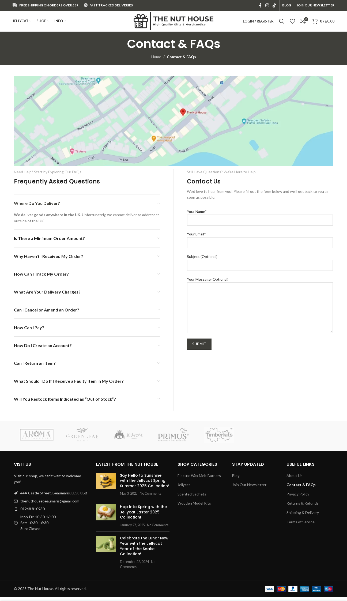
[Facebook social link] (260, 6)
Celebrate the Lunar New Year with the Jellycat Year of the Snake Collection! (144, 549)
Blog (236, 479)
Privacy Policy (297, 497)
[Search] (281, 23)
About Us (294, 479)
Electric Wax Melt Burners (199, 479)
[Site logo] (173, 23)
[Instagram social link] (267, 6)
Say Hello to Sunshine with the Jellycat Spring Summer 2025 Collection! (144, 484)
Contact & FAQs (301, 488)
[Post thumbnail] (106, 488)
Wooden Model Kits (194, 507)
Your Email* (260, 241)
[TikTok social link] (274, 6)
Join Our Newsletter (249, 488)
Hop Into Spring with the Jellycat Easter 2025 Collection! (143, 516)
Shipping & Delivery (302, 516)
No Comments (150, 497)
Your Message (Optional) (260, 297)
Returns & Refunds (302, 507)
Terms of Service (300, 525)
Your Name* (260, 219)
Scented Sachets (192, 497)
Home (156, 60)
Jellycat (184, 488)
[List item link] (51, 505)
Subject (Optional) (260, 264)
